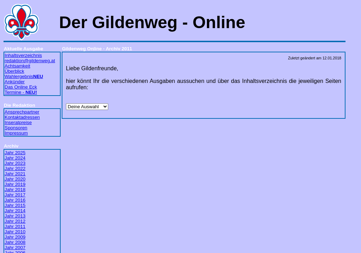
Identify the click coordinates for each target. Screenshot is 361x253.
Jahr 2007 (15, 247)
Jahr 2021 (15, 173)
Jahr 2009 (15, 237)
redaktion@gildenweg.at (30, 60)
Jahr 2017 (15, 194)
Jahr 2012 (15, 221)
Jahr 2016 (15, 200)
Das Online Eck (21, 87)
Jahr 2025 (15, 152)
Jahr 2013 (15, 216)
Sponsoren (16, 127)
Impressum (16, 133)
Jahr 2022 (15, 168)
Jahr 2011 (15, 226)
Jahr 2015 (15, 205)
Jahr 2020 (15, 179)
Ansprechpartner (22, 112)
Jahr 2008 (15, 242)
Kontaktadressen (22, 117)
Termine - (21, 92)
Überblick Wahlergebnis (24, 74)
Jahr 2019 (15, 184)
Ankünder (15, 81)
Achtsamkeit (17, 66)
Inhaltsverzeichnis (23, 55)
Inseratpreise (18, 122)
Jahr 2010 (15, 231)
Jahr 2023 (15, 163)
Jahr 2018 (15, 189)
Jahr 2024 (15, 158)
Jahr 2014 (15, 210)
